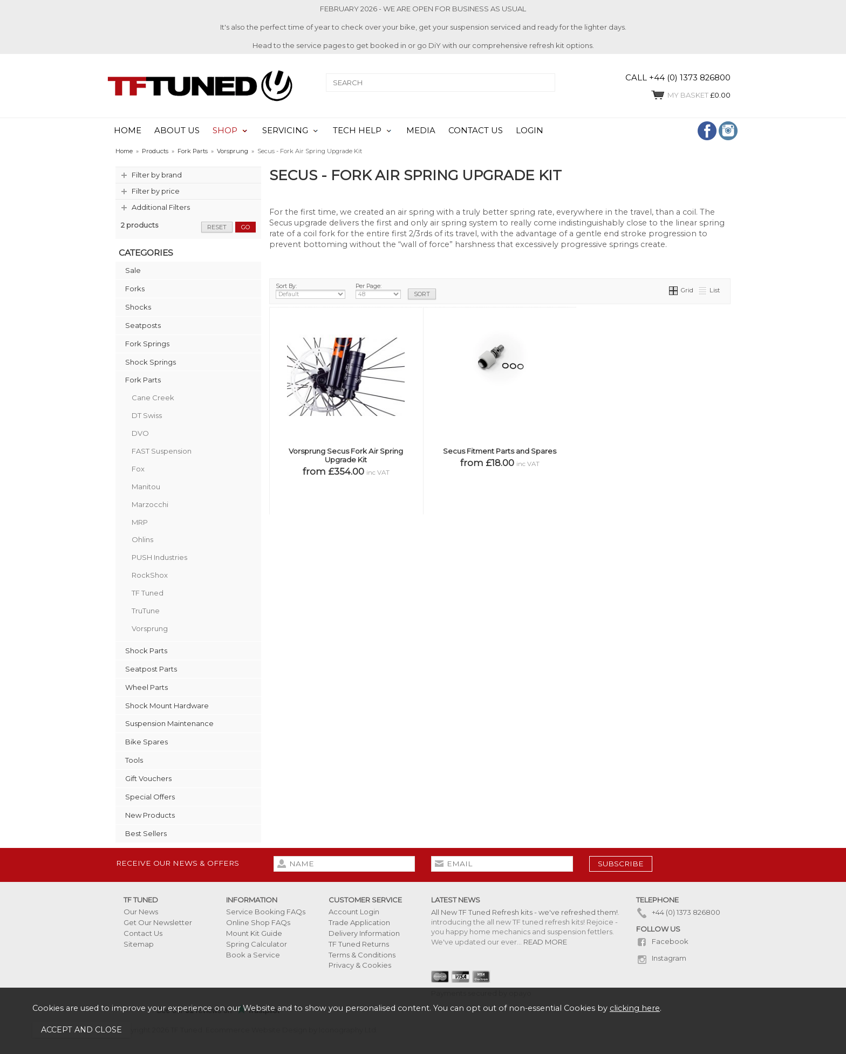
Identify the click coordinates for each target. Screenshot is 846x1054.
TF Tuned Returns (359, 944)
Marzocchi (150, 504)
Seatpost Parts (151, 669)
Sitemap (139, 944)
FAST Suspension (162, 451)
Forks (135, 288)
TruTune (146, 610)
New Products (150, 815)
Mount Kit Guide (254, 933)
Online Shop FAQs (258, 922)
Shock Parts (146, 650)
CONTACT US (475, 130)
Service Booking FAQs (265, 911)
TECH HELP (357, 130)
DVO (140, 433)
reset (217, 227)
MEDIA (420, 130)
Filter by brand (157, 174)
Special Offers (150, 796)
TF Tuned (147, 592)
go (245, 227)
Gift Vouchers (148, 778)
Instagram (661, 958)
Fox (138, 468)
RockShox (150, 575)
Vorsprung (150, 628)
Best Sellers (146, 833)
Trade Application (359, 922)
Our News (141, 911)
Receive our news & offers (177, 863)
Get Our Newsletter (158, 922)
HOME (127, 130)
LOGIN (529, 130)
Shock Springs (150, 362)
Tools (134, 760)
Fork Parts (143, 379)
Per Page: (378, 291)
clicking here (635, 1008)
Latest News (455, 899)
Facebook (662, 941)
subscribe (621, 863)
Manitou (146, 486)
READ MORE (545, 941)
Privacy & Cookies (360, 965)
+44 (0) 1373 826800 (678, 912)
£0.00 (690, 95)
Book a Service (253, 954)
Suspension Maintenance (169, 723)
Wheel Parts (146, 687)
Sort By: (310, 291)
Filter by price (156, 191)
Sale (133, 270)
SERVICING (285, 130)
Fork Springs (147, 343)
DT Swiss (147, 415)
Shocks (138, 307)
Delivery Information (364, 933)
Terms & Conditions (362, 954)
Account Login (354, 911)
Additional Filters (161, 207)
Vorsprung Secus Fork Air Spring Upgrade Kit (346, 455)
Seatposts (143, 325)
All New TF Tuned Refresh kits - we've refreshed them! (524, 912)
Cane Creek (153, 397)
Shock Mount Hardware (167, 705)
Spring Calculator (256, 944)
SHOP (225, 130)
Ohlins (142, 539)
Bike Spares (146, 741)
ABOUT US (177, 130)
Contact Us (143, 933)
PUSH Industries (159, 557)
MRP (140, 522)
